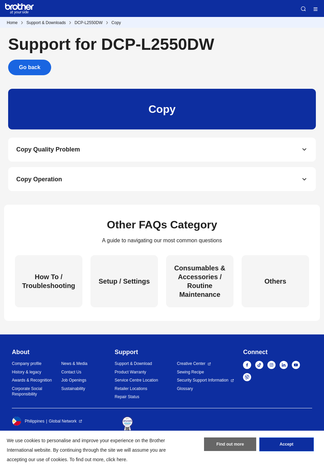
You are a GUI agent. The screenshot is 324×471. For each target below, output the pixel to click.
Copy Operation (39, 179)
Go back (29, 67)
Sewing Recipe (190, 372)
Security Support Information (202, 380)
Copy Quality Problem (48, 149)
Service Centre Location (136, 380)
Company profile (26, 364)
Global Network (63, 421)
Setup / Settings (124, 281)
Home (12, 22)
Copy (116, 22)
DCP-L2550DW (89, 22)
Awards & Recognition (32, 380)
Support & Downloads (46, 22)
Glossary (185, 389)
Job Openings (73, 380)
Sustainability (73, 389)
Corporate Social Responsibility (27, 392)
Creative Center (191, 364)
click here (116, 459)
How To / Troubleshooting (48, 281)
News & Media (74, 364)
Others (275, 281)
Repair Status (127, 397)
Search (303, 8)
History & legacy (26, 372)
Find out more (230, 445)
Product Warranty (130, 372)
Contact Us (71, 372)
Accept (286, 445)
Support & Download (133, 364)
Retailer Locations (131, 389)
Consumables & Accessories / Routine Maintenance (199, 282)
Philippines (28, 421)
